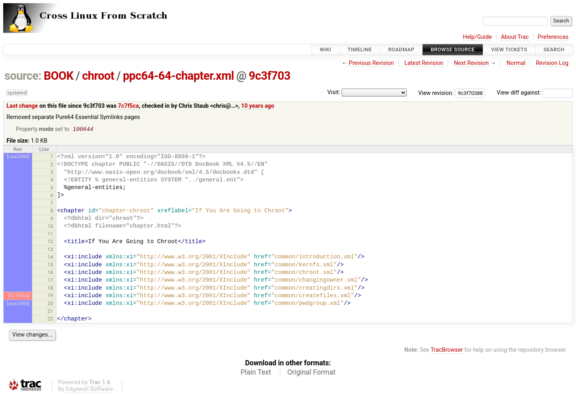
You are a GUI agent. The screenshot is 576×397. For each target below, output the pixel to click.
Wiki (325, 49)
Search (554, 49)
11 (51, 235)
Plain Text (255, 373)
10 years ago (257, 106)
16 (51, 273)
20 (51, 304)
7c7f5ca (128, 106)
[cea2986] (18, 157)
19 (51, 296)
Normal (515, 63)
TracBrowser (447, 350)
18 (51, 289)
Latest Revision (424, 63)
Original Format (311, 373)
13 (51, 250)
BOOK (58, 76)
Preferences (553, 37)
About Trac (515, 37)
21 (51, 312)
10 (51, 227)
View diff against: (535, 92)
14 (51, 258)
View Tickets (509, 49)
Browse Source (453, 49)
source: (23, 76)
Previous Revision (371, 63)
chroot (98, 76)
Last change (22, 106)
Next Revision (471, 63)
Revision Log (552, 63)
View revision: (436, 92)
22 (51, 319)
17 (51, 281)
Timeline (360, 49)
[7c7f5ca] (19, 296)
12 (51, 242)
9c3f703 (269, 76)
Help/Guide (477, 37)
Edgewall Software (89, 390)
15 (51, 265)
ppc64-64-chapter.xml (178, 76)
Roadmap (401, 49)
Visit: (333, 92)
